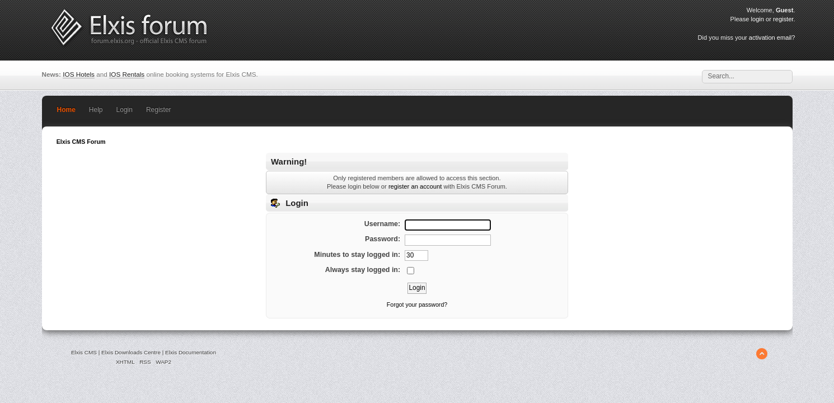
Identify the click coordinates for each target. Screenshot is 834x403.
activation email (770, 37)
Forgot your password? (417, 304)
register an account (415, 186)
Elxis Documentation (190, 352)
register (783, 19)
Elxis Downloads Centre (131, 352)
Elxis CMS (84, 352)
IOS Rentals (126, 74)
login (757, 19)
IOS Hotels (79, 74)
